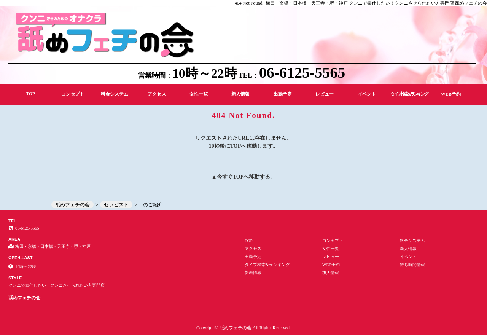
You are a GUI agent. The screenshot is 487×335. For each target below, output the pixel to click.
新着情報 (253, 272)
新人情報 (240, 94)
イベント (367, 94)
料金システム (114, 94)
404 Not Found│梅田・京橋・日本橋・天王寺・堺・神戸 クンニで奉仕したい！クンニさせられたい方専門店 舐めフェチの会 (361, 3)
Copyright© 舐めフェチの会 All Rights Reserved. (243, 327)
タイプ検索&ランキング (408, 94)
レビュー (324, 94)
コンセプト (72, 94)
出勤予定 (283, 94)
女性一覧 (198, 94)
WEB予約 (451, 94)
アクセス (157, 94)
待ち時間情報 (412, 264)
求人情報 (330, 272)
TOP (30, 93)
